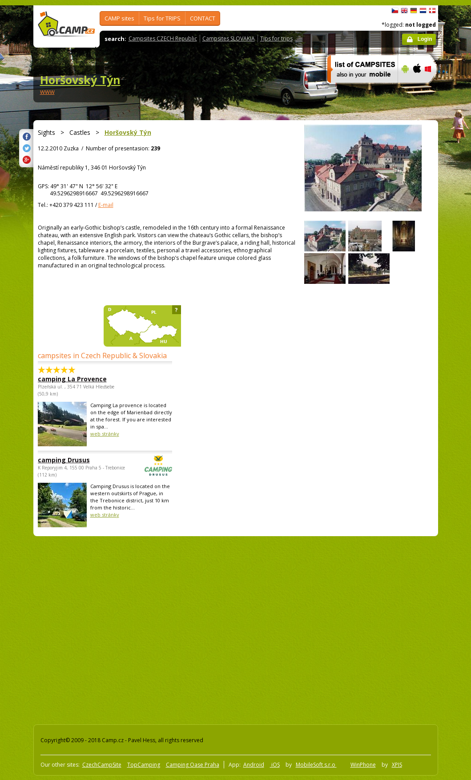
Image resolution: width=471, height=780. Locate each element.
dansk (432, 11)
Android (253, 764)
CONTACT (202, 18)
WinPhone (363, 764)
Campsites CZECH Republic (163, 38)
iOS (275, 764)
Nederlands (423, 11)
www (47, 91)
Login (425, 39)
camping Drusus (80, 460)
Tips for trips (276, 38)
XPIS (397, 764)
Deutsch (413, 11)
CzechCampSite (101, 764)
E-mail (105, 205)
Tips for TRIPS (162, 18)
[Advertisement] (119, 628)
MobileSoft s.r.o (316, 764)
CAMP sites (119, 18)
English (404, 11)
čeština (395, 11)
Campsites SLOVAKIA (228, 38)
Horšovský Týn (80, 79)
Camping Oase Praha (192, 764)
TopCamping (143, 764)
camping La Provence (72, 379)
